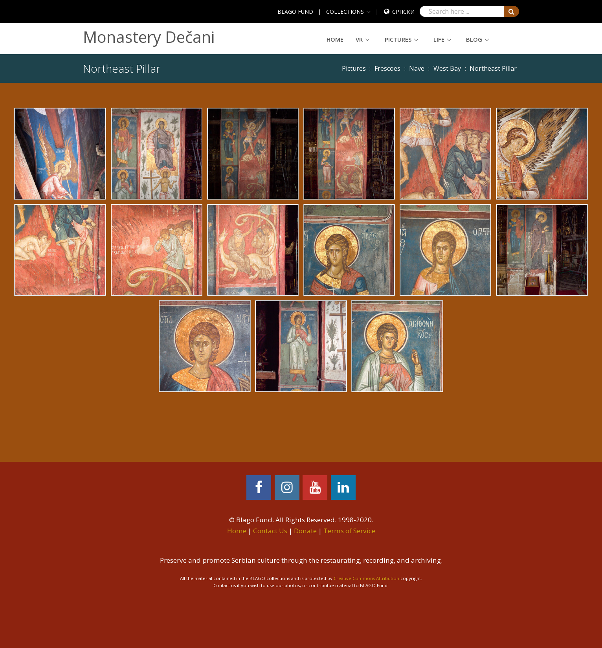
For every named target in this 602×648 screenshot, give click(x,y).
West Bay (447, 68)
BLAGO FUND (295, 11)
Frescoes (387, 68)
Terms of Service (349, 530)
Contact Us (270, 530)
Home (335, 39)
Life (438, 39)
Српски (403, 11)
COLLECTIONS (345, 11)
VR (359, 39)
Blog (474, 39)
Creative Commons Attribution (366, 578)
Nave (416, 68)
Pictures (398, 39)
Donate (305, 530)
